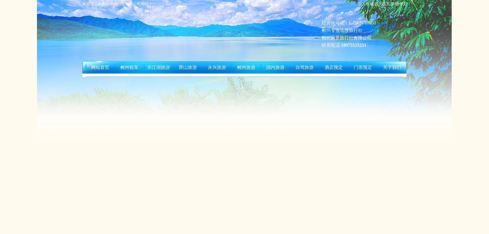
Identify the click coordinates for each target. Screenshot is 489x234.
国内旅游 (275, 67)
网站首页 (100, 67)
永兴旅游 (217, 67)
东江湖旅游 (158, 67)
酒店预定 (334, 67)
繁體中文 (399, 4)
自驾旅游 (304, 67)
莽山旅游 (188, 67)
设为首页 (382, 4)
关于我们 (392, 67)
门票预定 (363, 67)
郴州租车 (129, 67)
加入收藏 (366, 4)
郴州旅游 (246, 67)
